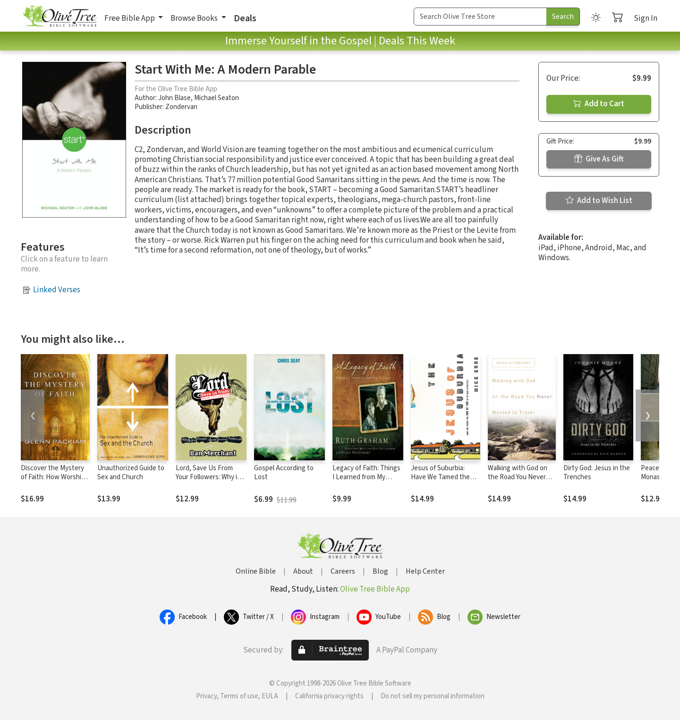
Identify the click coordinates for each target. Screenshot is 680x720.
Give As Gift (599, 159)
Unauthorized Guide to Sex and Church (130, 472)
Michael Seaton (216, 98)
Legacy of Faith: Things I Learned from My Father (366, 477)
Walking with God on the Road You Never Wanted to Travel (517, 477)
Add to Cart (598, 104)
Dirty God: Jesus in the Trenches (596, 472)
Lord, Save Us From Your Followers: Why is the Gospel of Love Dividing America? (208, 481)
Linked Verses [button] (56, 290)
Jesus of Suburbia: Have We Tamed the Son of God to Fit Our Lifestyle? (442, 481)
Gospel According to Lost (284, 472)
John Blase (174, 98)
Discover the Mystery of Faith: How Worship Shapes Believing (53, 477)
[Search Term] (480, 16)
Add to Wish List (599, 200)
